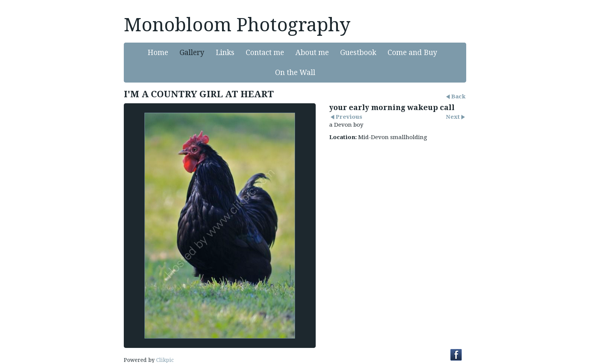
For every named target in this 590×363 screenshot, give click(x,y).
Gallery (191, 52)
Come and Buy (412, 52)
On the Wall (295, 72)
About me (312, 52)
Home (158, 52)
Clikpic (165, 360)
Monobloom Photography (237, 25)
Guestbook (358, 52)
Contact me (265, 52)
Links (225, 52)
